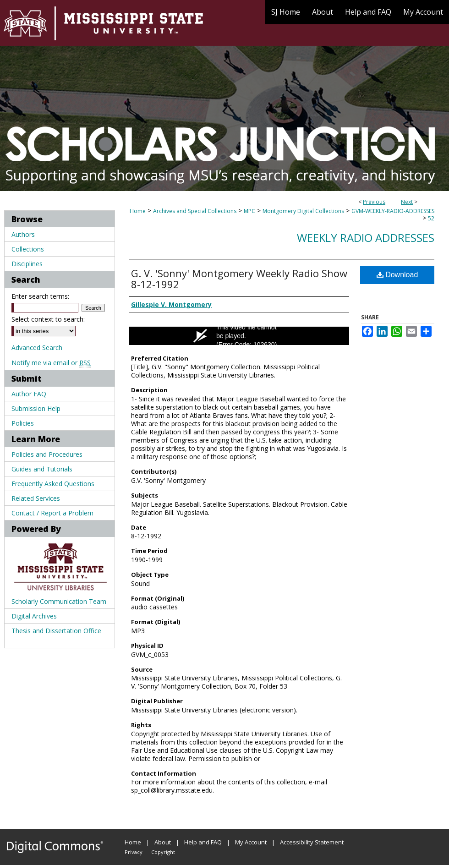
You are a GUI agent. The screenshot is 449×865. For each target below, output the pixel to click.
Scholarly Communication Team (58, 601)
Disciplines (27, 263)
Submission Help (35, 408)
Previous (374, 202)
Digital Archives (34, 616)
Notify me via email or (51, 362)
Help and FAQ (203, 842)
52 (431, 218)
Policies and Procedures (46, 454)
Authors (23, 234)
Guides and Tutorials (41, 469)
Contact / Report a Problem (52, 513)
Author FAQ (28, 393)
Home (138, 211)
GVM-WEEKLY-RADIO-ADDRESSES (392, 211)
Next (407, 202)
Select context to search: (48, 319)
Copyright (163, 852)
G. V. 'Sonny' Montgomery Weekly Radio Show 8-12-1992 (239, 278)
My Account (251, 842)
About (162, 842)
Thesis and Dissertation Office (56, 630)
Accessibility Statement (312, 842)
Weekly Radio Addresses (365, 237)
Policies (22, 423)
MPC (249, 211)
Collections (27, 249)
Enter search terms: (40, 296)
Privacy (133, 852)
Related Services (35, 498)
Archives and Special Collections (194, 211)
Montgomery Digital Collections (303, 211)
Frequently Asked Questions (52, 483)
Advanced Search (36, 347)
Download (397, 275)
